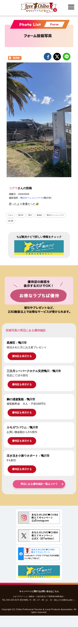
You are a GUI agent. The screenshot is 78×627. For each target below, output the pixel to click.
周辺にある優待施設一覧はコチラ (39, 484)
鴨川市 (20, 215)
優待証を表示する (22, 356)
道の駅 (10, 221)
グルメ (10, 215)
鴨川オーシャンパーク (31, 198)
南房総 (16, 58)
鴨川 (30, 215)
